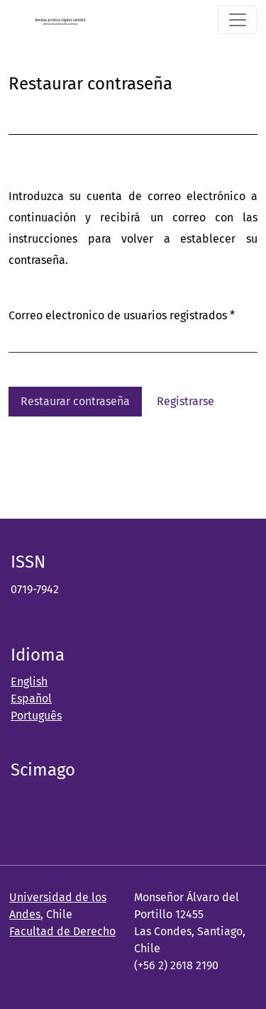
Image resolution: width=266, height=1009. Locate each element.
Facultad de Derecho (62, 931)
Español (31, 698)
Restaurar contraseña (75, 401)
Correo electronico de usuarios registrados (122, 313)
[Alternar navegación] (237, 20)
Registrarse (185, 401)
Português (36, 715)
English (29, 681)
